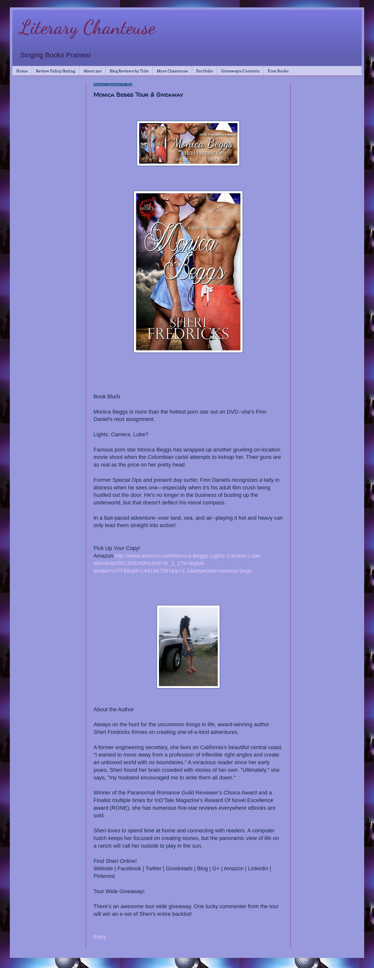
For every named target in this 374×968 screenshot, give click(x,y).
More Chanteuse (172, 70)
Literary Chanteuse (88, 27)
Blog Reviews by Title (129, 70)
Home (22, 70)
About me (92, 70)
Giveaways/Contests (240, 70)
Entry (100, 937)
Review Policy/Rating (55, 70)
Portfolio (204, 70)
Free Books (278, 70)
